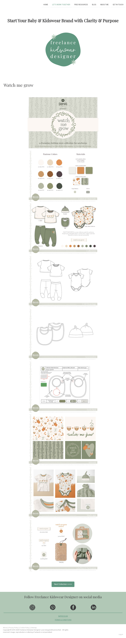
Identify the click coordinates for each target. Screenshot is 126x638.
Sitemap (34, 628)
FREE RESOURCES (81, 4)
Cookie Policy (24, 628)
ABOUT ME (104, 4)
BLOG (94, 4)
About (5, 628)
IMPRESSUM (63, 616)
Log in (121, 634)
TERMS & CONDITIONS (63, 620)
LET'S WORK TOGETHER (61, 4)
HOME (45, 4)
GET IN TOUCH (118, 4)
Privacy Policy (13, 628)
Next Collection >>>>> (63, 584)
